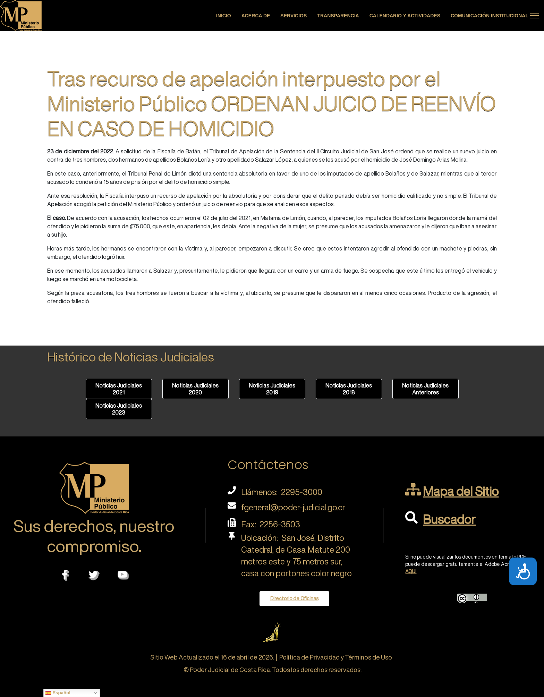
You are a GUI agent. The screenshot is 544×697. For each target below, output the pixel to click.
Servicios (293, 15)
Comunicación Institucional (489, 15)
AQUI (410, 571)
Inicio (223, 15)
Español (57, 693)
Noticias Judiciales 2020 (195, 389)
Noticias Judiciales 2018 (348, 389)
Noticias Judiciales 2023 (118, 409)
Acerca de (255, 15)
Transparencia (338, 15)
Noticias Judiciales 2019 (272, 389)
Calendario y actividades (404, 15)
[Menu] (534, 15)
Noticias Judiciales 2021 (118, 389)
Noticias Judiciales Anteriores (425, 389)
